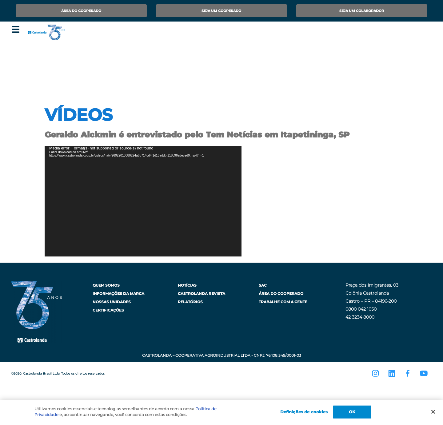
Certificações (108, 310)
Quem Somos (106, 285)
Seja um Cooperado (221, 11)
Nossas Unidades (112, 302)
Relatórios (190, 302)
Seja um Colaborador (361, 11)
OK (352, 411)
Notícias (187, 285)
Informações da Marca (118, 293)
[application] (143, 201)
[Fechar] (433, 412)
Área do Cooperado (81, 11)
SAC (263, 285)
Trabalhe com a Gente (283, 302)
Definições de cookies (304, 411)
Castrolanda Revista (201, 293)
